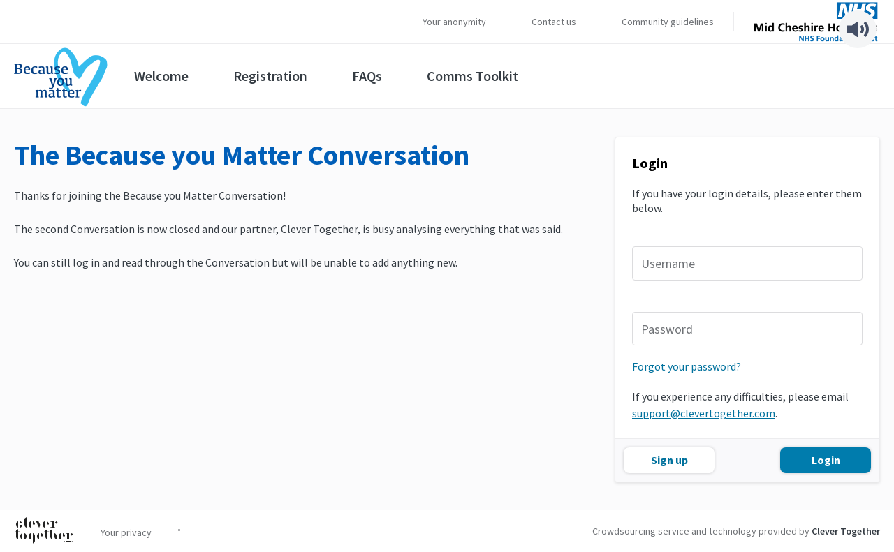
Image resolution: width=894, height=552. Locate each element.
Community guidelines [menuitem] (668, 21)
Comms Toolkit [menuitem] (472, 75)
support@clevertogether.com (703, 413)
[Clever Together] (44, 531)
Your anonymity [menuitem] (454, 21)
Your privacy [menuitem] (126, 532)
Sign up (669, 460)
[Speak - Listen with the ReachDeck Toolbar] (858, 29)
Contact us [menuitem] (554, 21)
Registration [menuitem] (270, 75)
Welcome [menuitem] (161, 75)
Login (826, 460)
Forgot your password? (686, 366)
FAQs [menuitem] (367, 75)
